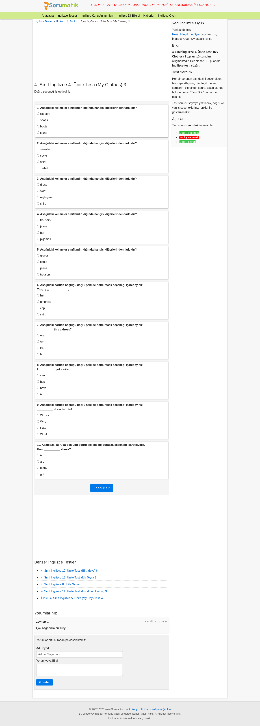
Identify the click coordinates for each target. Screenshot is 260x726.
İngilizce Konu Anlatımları (97, 15)
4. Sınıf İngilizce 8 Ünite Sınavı (60, 584)
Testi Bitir (102, 488)
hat (40, 232)
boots (42, 126)
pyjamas (44, 239)
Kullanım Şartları (161, 709)
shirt (41, 161)
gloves (43, 255)
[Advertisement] (101, 52)
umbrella (44, 301)
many (42, 467)
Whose (43, 415)
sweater (43, 149)
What (42, 434)
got (40, 474)
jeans (42, 132)
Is (39, 354)
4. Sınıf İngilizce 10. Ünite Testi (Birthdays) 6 (69, 570)
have (41, 388)
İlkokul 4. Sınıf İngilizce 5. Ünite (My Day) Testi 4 (72, 598)
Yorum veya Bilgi (47, 660)
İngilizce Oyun (167, 15)
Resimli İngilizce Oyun (186, 34)
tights (42, 261)
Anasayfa (48, 15)
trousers (44, 220)
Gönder (44, 682)
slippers (43, 113)
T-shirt (42, 168)
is (39, 394)
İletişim (145, 709)
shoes (42, 120)
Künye (135, 709)
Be (40, 348)
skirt (41, 191)
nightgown (45, 197)
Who (41, 421)
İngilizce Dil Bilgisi (128, 15)
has (41, 381)
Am (40, 341)
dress (42, 184)
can (41, 375)
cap (41, 308)
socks (42, 155)
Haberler (148, 15)
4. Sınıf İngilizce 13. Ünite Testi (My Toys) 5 (68, 577)
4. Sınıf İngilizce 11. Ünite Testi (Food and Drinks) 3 (74, 591)
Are (40, 335)
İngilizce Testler (67, 15)
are (40, 461)
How (41, 428)
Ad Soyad (42, 648)
